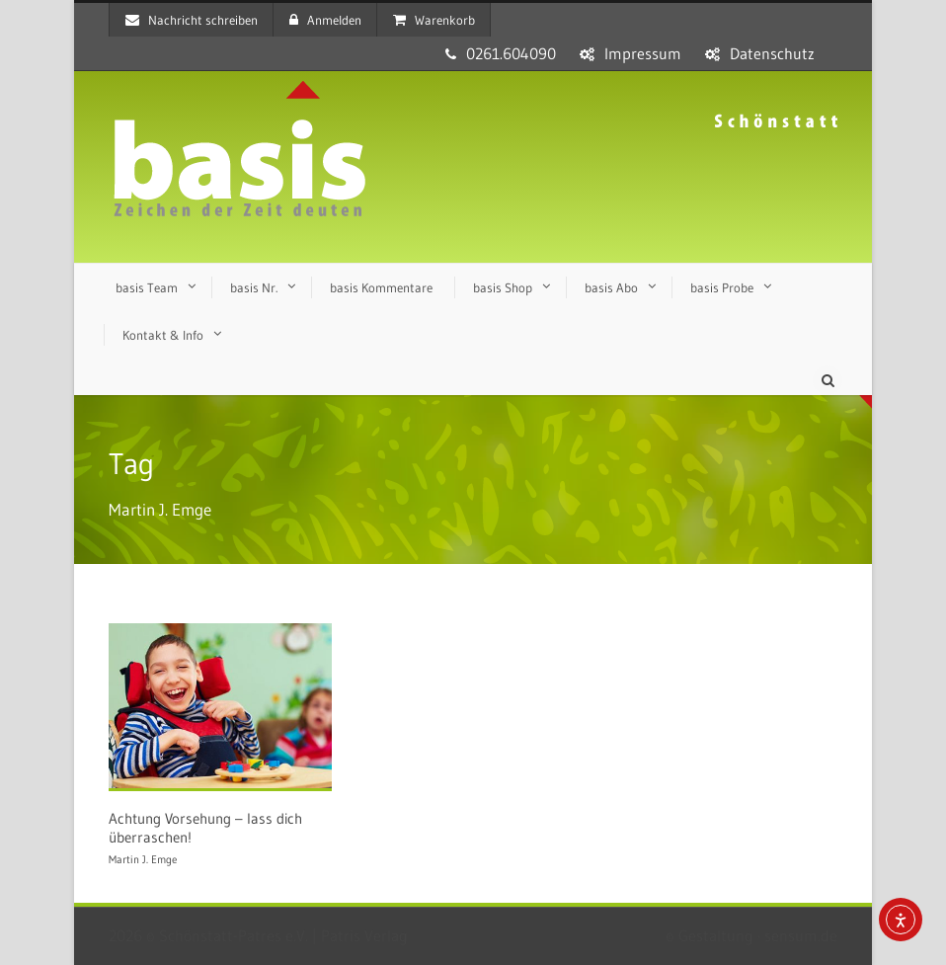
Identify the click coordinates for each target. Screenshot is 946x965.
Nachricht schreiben (191, 20)
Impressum (642, 53)
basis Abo (611, 287)
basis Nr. (253, 287)
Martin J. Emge (143, 859)
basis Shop (502, 287)
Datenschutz (772, 53)
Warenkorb (434, 20)
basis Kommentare (381, 287)
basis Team (147, 287)
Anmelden (325, 20)
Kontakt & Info (162, 335)
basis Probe (721, 287)
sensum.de (800, 935)
